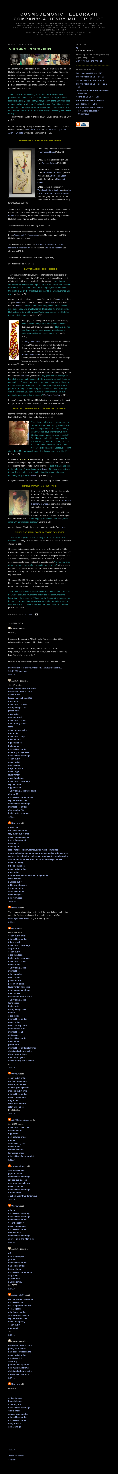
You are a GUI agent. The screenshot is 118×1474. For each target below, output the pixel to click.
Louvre (11, 216)
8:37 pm (11, 1243)
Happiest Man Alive (30, 354)
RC (77, 48)
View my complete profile (89, 61)
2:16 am (11, 1200)
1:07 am (11, 1289)
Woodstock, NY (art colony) (49, 190)
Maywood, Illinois (47, 152)
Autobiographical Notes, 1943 (89, 73)
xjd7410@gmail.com (20, 1120)
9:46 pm (11, 1335)
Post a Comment (17, 1455)
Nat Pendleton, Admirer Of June (90, 80)
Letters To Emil (33, 129)
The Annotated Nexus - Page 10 (90, 100)
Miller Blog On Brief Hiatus (87, 97)
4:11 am (11, 1450)
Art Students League (58, 176)
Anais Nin (23, 376)
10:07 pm (12, 902)
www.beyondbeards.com (19, 918)
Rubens (50, 302)
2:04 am (11, 1114)
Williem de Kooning (53, 248)
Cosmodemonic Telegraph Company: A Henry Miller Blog (59, 16)
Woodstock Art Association (26, 235)
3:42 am (11, 1160)
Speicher (48, 193)
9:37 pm (11, 1378)
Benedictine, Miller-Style (86, 104)
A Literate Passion (52, 395)
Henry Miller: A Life (32, 342)
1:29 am (11, 817)
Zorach (56, 193)
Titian (59, 519)
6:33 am (11, 922)
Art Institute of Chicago (53, 172)
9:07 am (11, 675)
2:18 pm (28, 615)
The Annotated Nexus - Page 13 (90, 77)
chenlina (15, 928)
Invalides (33, 475)
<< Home (12, 1460)
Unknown (15, 823)
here (64, 527)
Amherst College (49, 163)
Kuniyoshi (65, 193)
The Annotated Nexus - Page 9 (89, 107)
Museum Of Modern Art (46, 244)
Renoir (19, 302)
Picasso (18, 306)
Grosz (44, 469)
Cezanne (62, 299)
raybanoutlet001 (18, 1166)
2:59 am (11, 1068)
